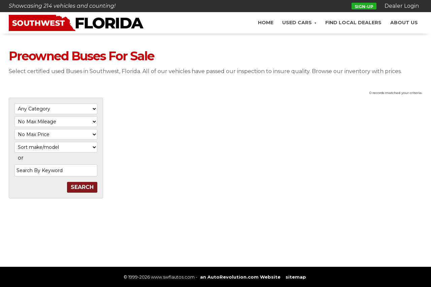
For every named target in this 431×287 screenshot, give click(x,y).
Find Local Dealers (353, 23)
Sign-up (364, 6)
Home (265, 23)
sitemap (296, 277)
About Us (404, 23)
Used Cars (297, 23)
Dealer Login (402, 6)
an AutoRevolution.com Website (240, 277)
